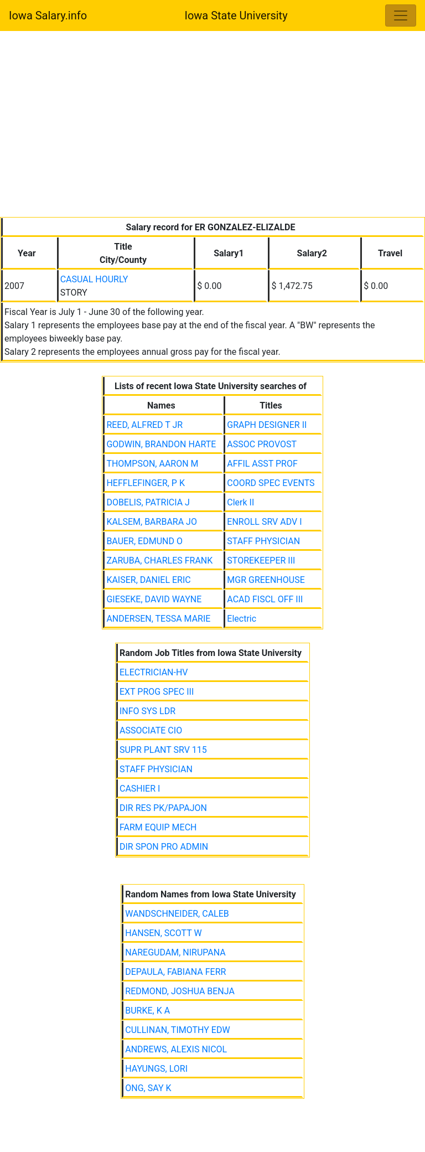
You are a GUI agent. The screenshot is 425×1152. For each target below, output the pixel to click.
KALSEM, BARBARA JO (151, 521)
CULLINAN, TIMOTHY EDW (177, 1030)
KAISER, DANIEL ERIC (148, 580)
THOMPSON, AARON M (152, 463)
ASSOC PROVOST (262, 444)
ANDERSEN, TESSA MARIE (158, 618)
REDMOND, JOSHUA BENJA (180, 991)
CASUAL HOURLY (94, 279)
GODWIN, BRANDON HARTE (161, 444)
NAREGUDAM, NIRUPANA (175, 952)
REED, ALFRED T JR (144, 425)
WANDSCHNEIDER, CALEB (177, 913)
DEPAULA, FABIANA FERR (175, 972)
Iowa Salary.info (48, 15)
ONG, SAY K (148, 1088)
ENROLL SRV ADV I (264, 521)
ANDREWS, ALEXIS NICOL (176, 1049)
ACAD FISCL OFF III (265, 599)
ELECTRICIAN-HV (154, 672)
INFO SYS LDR (147, 711)
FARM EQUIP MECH (158, 827)
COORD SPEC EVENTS (270, 483)
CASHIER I (140, 788)
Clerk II (240, 502)
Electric (241, 618)
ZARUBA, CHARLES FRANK (159, 560)
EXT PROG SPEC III (157, 691)
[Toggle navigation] (400, 15)
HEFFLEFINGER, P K (145, 483)
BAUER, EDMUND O (144, 541)
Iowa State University (235, 15)
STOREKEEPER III (261, 560)
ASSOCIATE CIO (151, 730)
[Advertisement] (212, 126)
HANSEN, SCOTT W (163, 933)
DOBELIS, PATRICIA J (148, 502)
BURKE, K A (147, 1010)
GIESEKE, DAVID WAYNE (153, 599)
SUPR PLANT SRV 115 (163, 750)
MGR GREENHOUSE (265, 580)
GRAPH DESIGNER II (267, 425)
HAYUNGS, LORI (156, 1068)
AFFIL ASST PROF (262, 463)
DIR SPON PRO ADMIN (164, 846)
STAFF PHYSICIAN (263, 541)
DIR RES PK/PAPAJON (163, 808)
